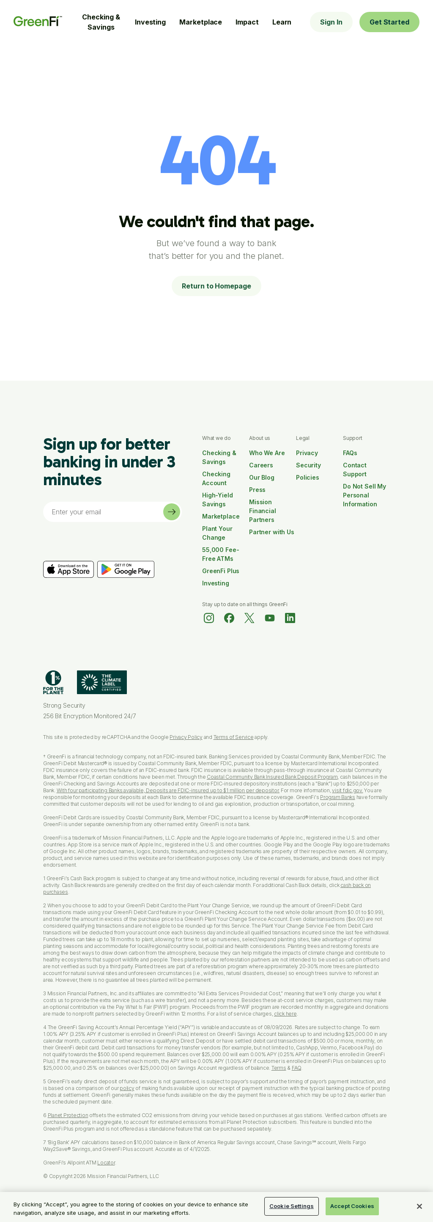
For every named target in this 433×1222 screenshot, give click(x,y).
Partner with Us (271, 531)
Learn (282, 22)
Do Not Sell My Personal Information (364, 495)
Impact (247, 22)
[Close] (419, 1206)
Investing (150, 22)
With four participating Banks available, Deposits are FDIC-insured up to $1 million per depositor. (168, 790)
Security (308, 465)
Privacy (307, 452)
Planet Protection (68, 1115)
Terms (278, 1068)
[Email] (103, 512)
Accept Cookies (352, 1206)
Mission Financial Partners (262, 510)
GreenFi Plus (220, 570)
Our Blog (261, 477)
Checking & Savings (101, 22)
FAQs (350, 452)
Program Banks (337, 797)
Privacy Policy (186, 737)
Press (257, 489)
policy (127, 1088)
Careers (261, 465)
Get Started (389, 22)
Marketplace (200, 22)
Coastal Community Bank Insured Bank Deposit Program (272, 777)
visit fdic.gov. (347, 790)
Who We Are (267, 452)
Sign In (331, 22)
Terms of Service (234, 737)
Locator (106, 1162)
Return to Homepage (216, 286)
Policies (307, 477)
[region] (216, 1207)
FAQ (296, 1068)
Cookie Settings (291, 1206)
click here (285, 1014)
